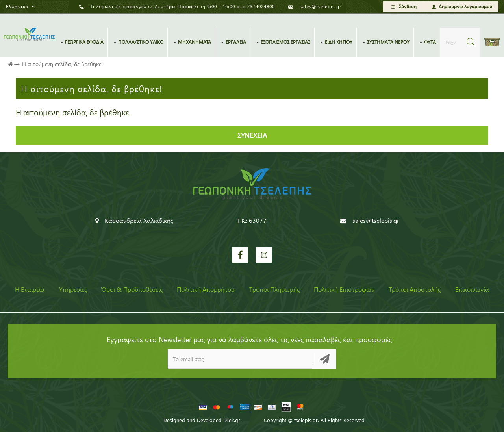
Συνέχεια (252, 135)
